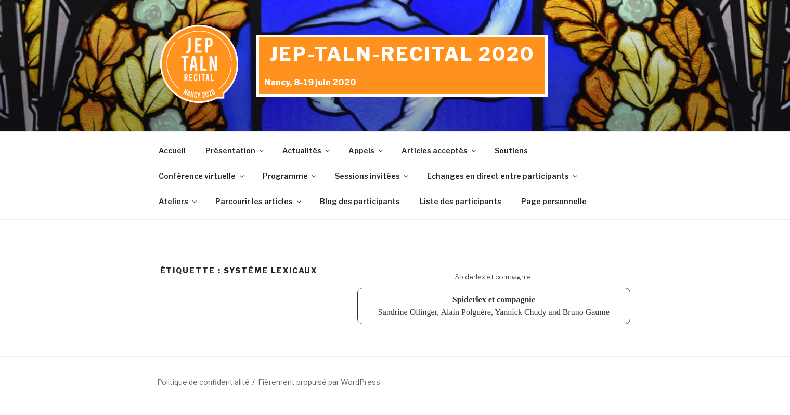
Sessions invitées (372, 175)
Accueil (172, 150)
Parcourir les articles (259, 201)
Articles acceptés (439, 150)
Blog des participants (360, 201)
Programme (290, 175)
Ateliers (178, 201)
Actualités (306, 150)
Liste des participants (460, 201)
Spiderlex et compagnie (493, 277)
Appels (366, 150)
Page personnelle (554, 201)
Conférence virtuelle (202, 175)
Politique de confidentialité (203, 382)
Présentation (235, 150)
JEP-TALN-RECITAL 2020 (402, 54)
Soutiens (511, 150)
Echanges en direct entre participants (503, 175)
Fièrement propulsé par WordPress (319, 382)
